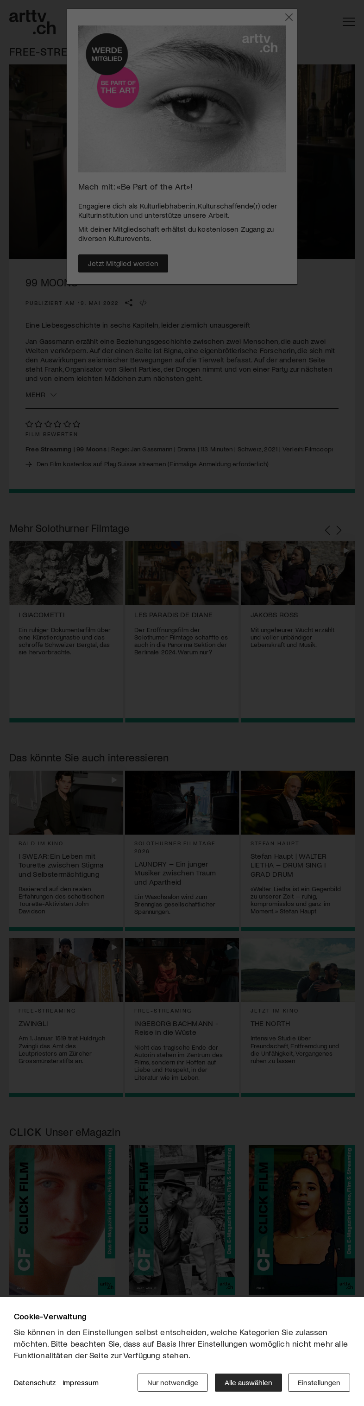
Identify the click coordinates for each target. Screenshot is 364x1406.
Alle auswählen (247, 1382)
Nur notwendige (171, 1382)
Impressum (81, 1382)
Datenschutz (35, 1382)
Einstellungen (319, 1382)
